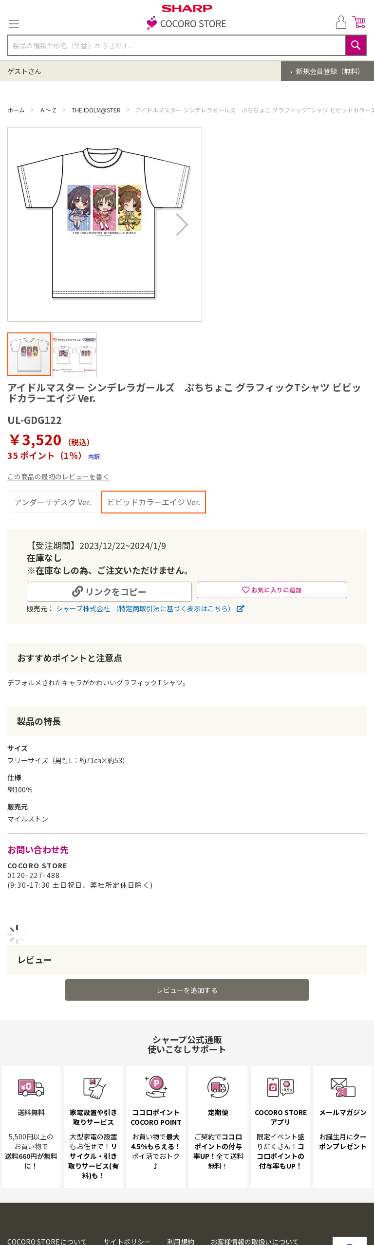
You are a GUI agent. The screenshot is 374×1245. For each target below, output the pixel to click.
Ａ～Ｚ (48, 110)
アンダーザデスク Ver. (52, 502)
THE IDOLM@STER (97, 110)
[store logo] (187, 24)
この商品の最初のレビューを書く (58, 476)
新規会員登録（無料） (329, 71)
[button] (74, 354)
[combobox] (187, 45)
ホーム (16, 110)
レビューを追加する (187, 990)
